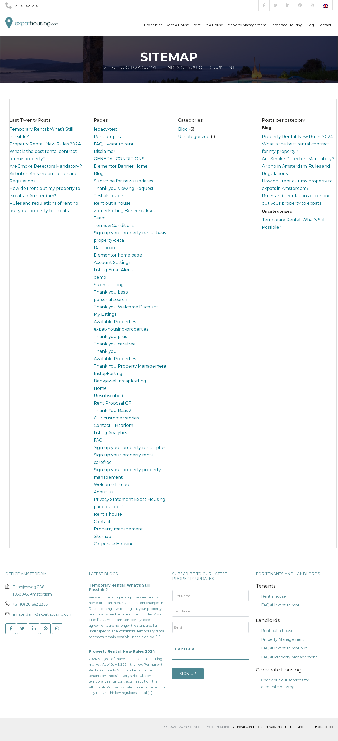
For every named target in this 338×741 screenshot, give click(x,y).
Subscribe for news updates (123, 181)
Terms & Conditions (114, 225)
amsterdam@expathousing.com (43, 614)
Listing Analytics (110, 432)
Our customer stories (116, 417)
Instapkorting (108, 373)
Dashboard (105, 247)
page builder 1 (109, 506)
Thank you (105, 351)
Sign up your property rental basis (130, 232)
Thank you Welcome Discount (126, 306)
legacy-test (106, 129)
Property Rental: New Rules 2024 (45, 144)
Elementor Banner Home (121, 166)
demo (100, 277)
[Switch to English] (325, 6)
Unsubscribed (108, 395)
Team (100, 218)
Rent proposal (109, 136)
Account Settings (112, 262)
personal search (110, 299)
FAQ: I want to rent (114, 144)
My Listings (105, 314)
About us (103, 492)
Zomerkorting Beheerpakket (125, 210)
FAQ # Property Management (289, 657)
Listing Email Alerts (113, 269)
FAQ (98, 440)
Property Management (282, 639)
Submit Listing (109, 284)
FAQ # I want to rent (280, 605)
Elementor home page (118, 255)
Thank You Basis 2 (113, 410)
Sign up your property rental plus (129, 447)
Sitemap (102, 536)
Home (100, 388)
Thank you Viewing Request (124, 188)
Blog (310, 25)
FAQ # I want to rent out (284, 648)
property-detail (110, 240)
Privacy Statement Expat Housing (129, 499)
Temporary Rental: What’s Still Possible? (119, 587)
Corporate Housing (286, 25)
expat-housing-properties (121, 329)
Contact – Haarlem (113, 425)
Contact (324, 25)
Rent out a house (208, 25)
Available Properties (115, 321)
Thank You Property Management (130, 366)
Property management (246, 25)
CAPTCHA (185, 649)
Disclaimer (104, 151)
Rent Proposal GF (112, 403)
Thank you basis (111, 292)
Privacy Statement (279, 727)
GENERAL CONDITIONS (119, 158)
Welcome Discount (114, 484)
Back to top (324, 727)
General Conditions (248, 727)
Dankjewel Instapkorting (120, 380)
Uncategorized (194, 136)
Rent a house (177, 25)
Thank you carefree (115, 343)
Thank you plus (110, 336)
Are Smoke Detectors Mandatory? (46, 166)
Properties (153, 25)
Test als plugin (109, 195)
